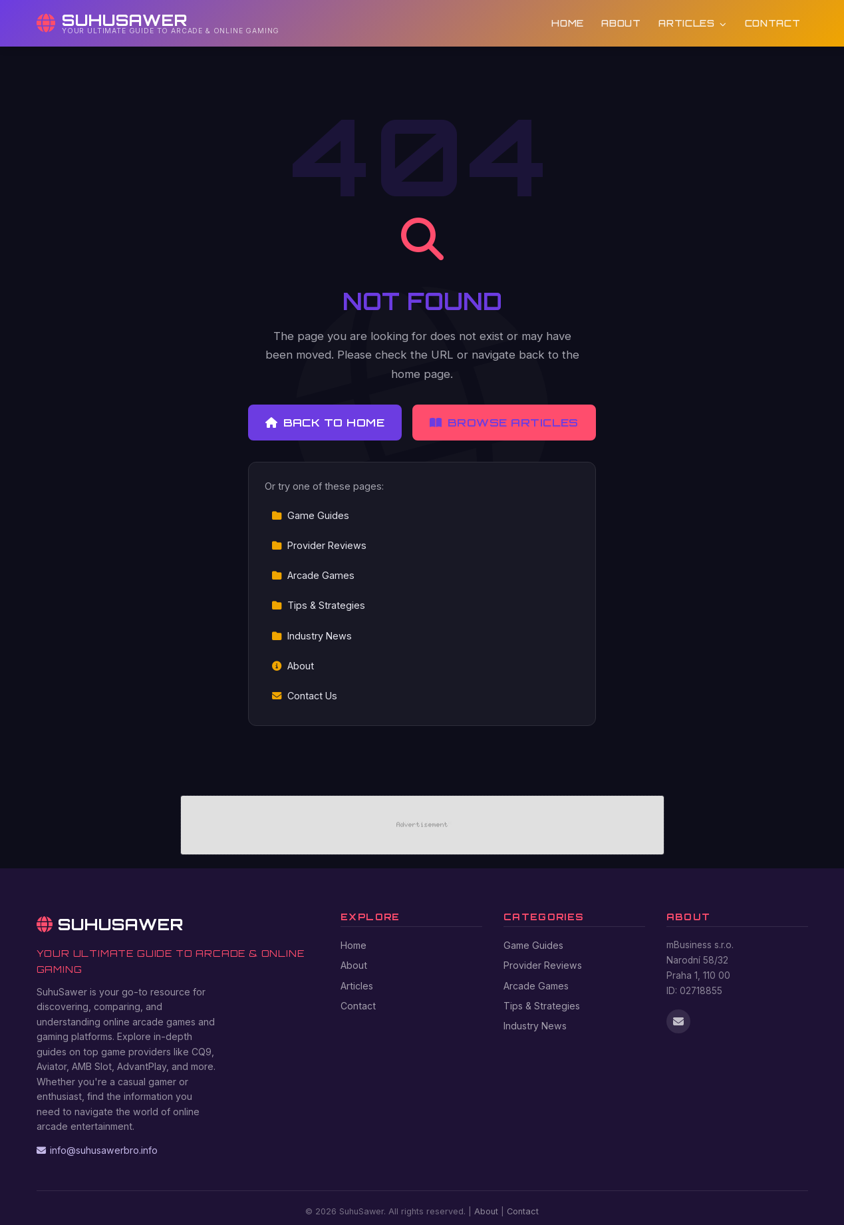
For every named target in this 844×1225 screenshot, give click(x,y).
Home (567, 23)
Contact (773, 23)
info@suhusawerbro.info (97, 1150)
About (620, 23)
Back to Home (324, 422)
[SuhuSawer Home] (158, 23)
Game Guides (310, 515)
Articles (692, 23)
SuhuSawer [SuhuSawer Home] (110, 924)
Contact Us (304, 695)
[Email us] (678, 1021)
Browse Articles (504, 422)
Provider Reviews (318, 545)
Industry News (311, 635)
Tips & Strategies (318, 605)
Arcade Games (312, 575)
